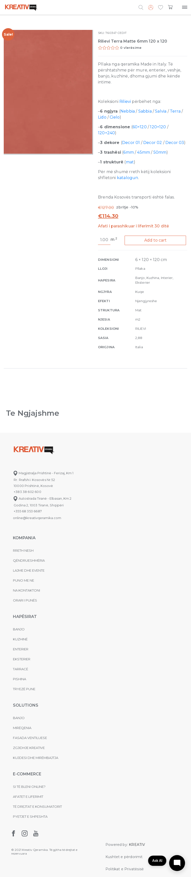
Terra (175, 111)
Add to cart (155, 240)
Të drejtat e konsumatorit (37, 807)
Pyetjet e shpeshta (30, 816)
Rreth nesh (23, 550)
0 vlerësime (131, 48)
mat (130, 162)
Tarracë (20, 669)
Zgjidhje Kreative (29, 748)
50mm (160, 152)
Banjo (19, 629)
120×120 (158, 127)
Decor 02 (152, 142)
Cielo (115, 117)
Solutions (25, 705)
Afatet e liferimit (28, 797)
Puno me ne (23, 580)
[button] (160, 7)
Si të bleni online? (29, 787)
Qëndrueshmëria (29, 560)
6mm (128, 152)
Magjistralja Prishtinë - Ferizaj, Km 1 (43, 473)
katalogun (127, 177)
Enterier (20, 649)
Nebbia (127, 111)
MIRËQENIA (22, 728)
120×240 (106, 133)
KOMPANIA (24, 538)
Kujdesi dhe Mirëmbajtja (35, 758)
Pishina (19, 679)
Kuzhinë (20, 639)
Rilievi (125, 101)
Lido (102, 117)
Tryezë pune (24, 689)
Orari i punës (25, 600)
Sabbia (145, 111)
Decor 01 (131, 142)
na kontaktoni (26, 590)
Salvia (160, 111)
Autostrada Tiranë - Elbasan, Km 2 (42, 498)
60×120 (140, 127)
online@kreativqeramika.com (37, 518)
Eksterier (21, 659)
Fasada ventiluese (30, 738)
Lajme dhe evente (29, 570)
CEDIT (122, 33)
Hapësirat (25, 616)
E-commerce (27, 774)
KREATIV (137, 844)
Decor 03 (174, 142)
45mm (143, 152)
